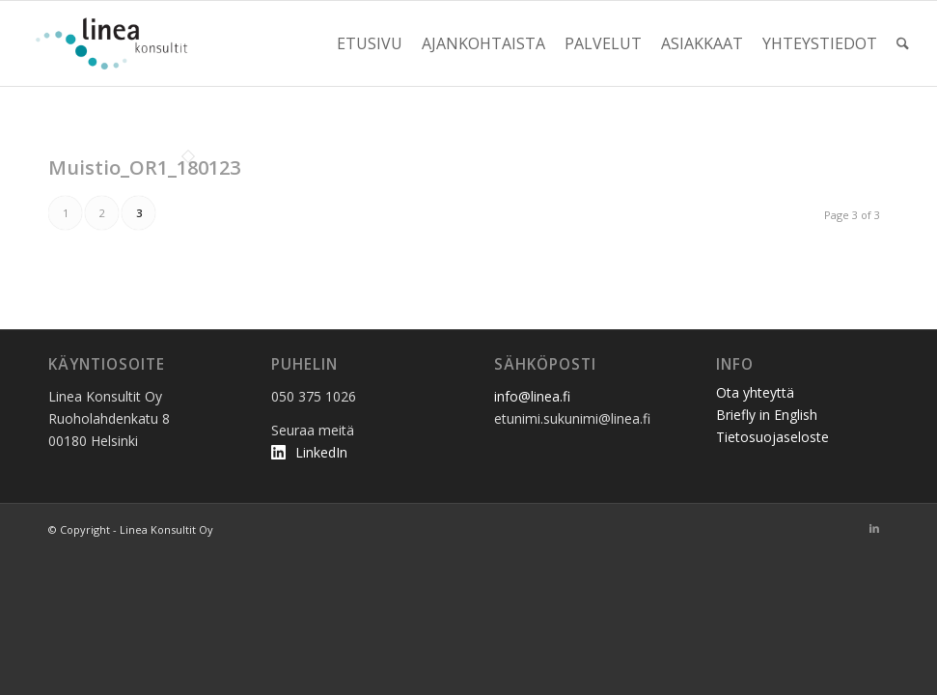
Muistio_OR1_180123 (144, 167)
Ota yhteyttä (755, 392)
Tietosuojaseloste (772, 437)
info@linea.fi (532, 396)
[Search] (903, 43)
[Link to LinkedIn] (874, 528)
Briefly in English (766, 414)
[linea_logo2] (116, 43)
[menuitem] (369, 43)
